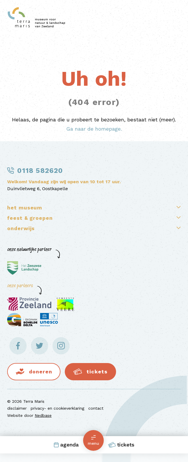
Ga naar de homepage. (94, 129)
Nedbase (43, 415)
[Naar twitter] (39, 345)
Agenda (66, 445)
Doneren (40, 372)
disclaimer (17, 408)
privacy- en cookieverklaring (57, 408)
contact (95, 408)
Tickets (121, 445)
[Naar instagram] (61, 345)
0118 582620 (40, 170)
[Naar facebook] (18, 345)
